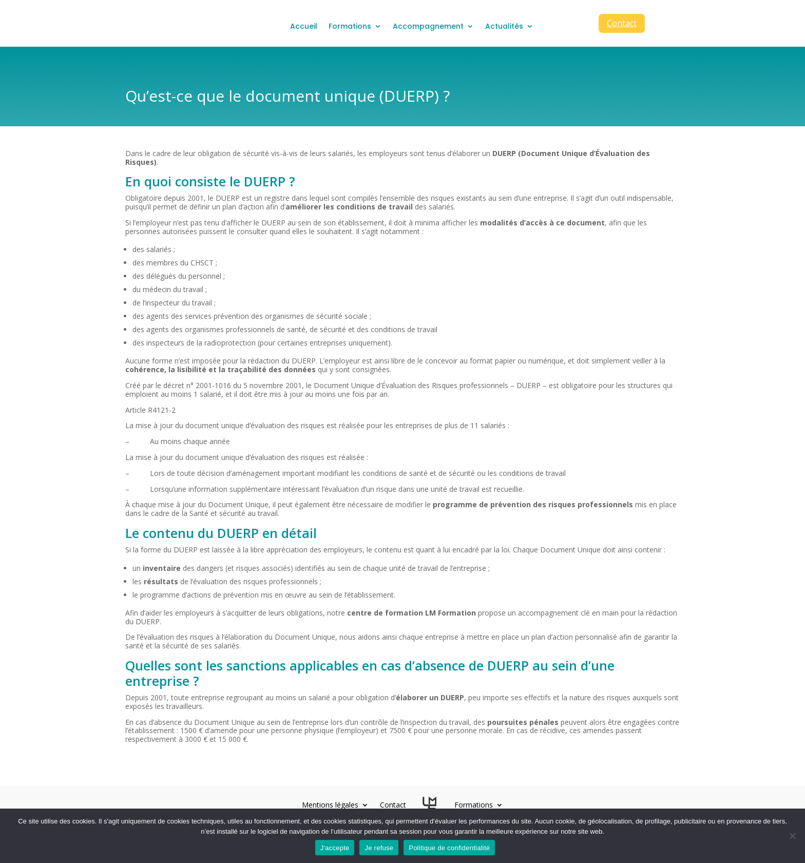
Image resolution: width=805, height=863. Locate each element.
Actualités (504, 26)
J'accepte (335, 848)
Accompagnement (428, 26)
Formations (350, 26)
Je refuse (379, 848)
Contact (622, 23)
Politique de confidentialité (449, 848)
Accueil (303, 26)
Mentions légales (330, 806)
